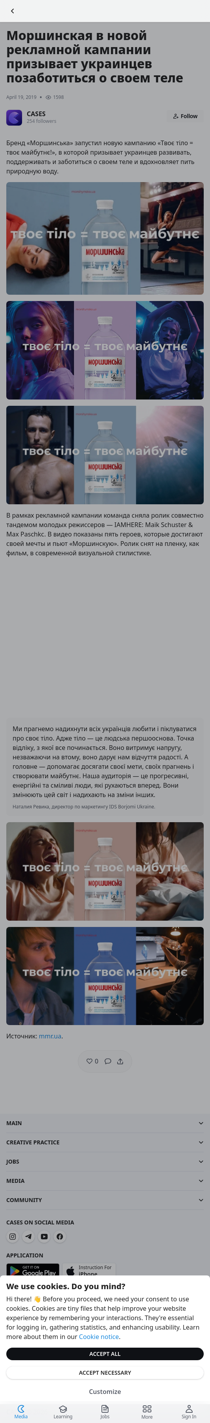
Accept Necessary (105, 1372)
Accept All (104, 1353)
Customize (105, 1391)
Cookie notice (99, 1336)
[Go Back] (12, 11)
